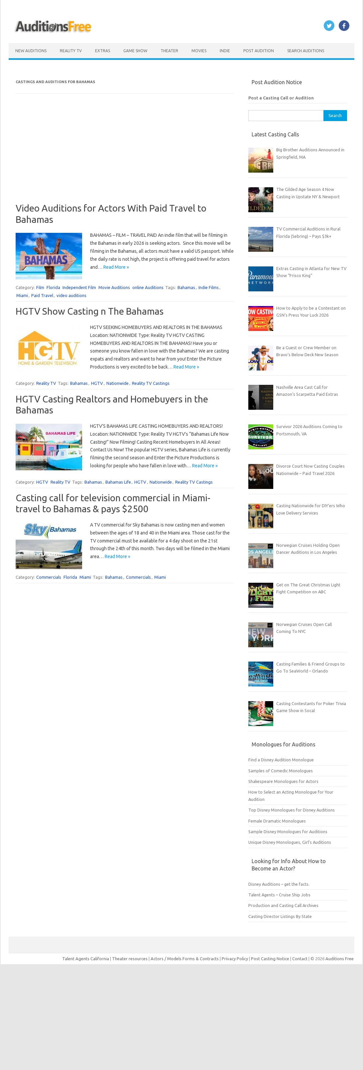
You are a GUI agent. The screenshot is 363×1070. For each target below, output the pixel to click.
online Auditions (148, 287)
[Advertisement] (125, 156)
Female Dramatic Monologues (277, 821)
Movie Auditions (114, 287)
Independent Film (79, 287)
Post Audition (258, 51)
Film (40, 287)
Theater (169, 51)
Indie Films (208, 287)
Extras (102, 51)
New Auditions (31, 51)
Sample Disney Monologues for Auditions (287, 831)
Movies (198, 51)
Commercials (48, 577)
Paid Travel (42, 295)
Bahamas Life (118, 482)
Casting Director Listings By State (280, 916)
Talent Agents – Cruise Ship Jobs (279, 894)
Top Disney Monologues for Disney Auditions (291, 810)
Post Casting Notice (270, 958)
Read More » (116, 267)
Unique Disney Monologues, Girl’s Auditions (289, 842)
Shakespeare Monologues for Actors (283, 781)
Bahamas (186, 287)
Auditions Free (339, 958)
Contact (300, 958)
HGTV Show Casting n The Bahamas (90, 311)
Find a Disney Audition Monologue (281, 759)
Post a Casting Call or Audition (281, 97)
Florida (53, 287)
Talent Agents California (85, 958)
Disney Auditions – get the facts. (278, 884)
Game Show (135, 51)
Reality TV (71, 51)
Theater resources (130, 958)
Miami (22, 295)
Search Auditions (305, 51)
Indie (225, 51)
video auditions (71, 295)
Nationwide (117, 383)
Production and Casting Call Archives (283, 905)
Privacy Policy (235, 958)
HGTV (97, 383)
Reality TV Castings (151, 383)
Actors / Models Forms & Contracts (185, 958)
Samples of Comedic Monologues (280, 770)
